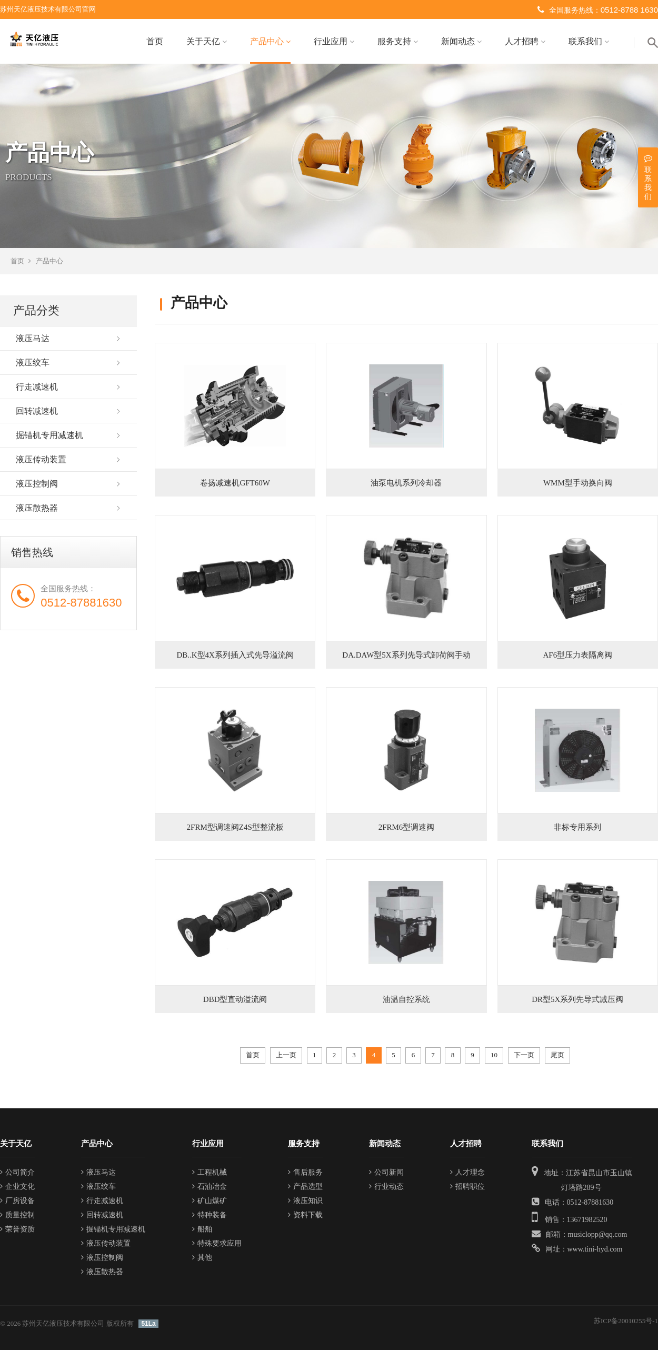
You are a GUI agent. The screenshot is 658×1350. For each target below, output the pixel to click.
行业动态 (386, 1186)
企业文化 (17, 1186)
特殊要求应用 (217, 1243)
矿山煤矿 (209, 1201)
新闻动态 (461, 41)
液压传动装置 (41, 459)
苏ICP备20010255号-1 (626, 1321)
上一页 (286, 1055)
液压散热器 (37, 507)
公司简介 (17, 1172)
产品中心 (270, 41)
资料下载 (305, 1215)
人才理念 (467, 1172)
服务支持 (397, 41)
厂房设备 (17, 1201)
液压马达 (32, 338)
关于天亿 (206, 41)
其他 (202, 1258)
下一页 (524, 1055)
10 (494, 1055)
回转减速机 (37, 410)
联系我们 (589, 41)
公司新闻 (386, 1172)
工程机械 (209, 1172)
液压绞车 (32, 362)
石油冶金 (209, 1186)
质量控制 (17, 1215)
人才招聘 (525, 41)
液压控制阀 (37, 483)
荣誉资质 (17, 1229)
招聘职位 (467, 1186)
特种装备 (209, 1215)
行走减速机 (37, 386)
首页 (154, 41)
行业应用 (334, 41)
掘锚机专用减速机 (49, 435)
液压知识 (305, 1201)
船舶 (202, 1229)
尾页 (557, 1055)
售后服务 (305, 1172)
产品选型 (305, 1186)
